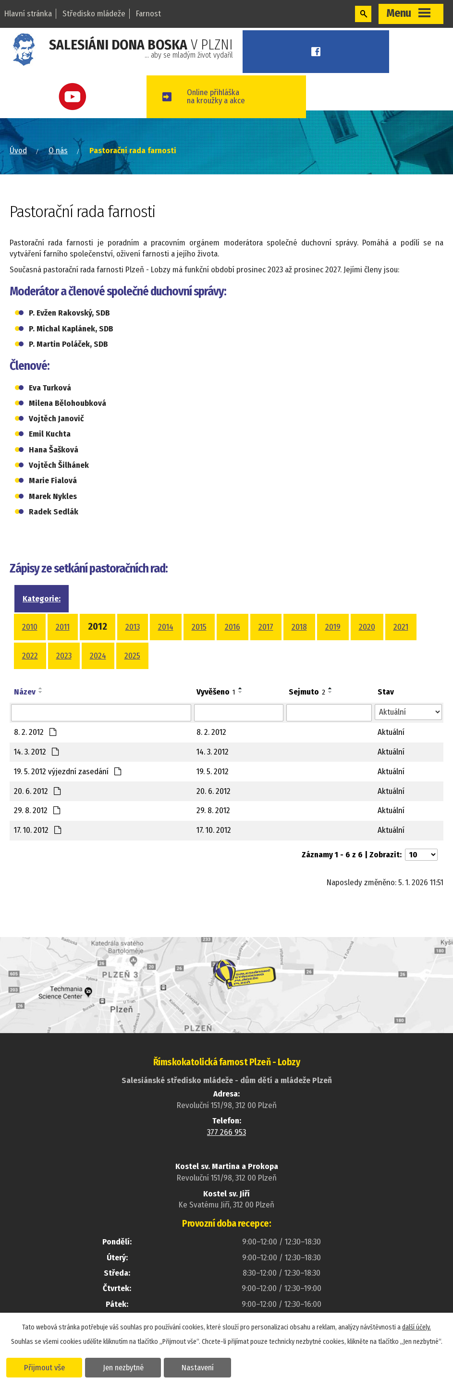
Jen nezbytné (123, 1367)
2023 (64, 656)
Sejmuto (307, 692)
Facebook (318, 51)
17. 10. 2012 (38, 830)
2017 (265, 627)
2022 (30, 656)
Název (25, 692)
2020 (367, 627)
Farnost (148, 14)
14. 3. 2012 (37, 752)
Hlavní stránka (28, 14)
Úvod (18, 151)
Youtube (75, 96)
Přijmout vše (44, 1367)
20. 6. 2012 (37, 791)
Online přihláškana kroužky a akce (221, 96)
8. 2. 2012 (35, 732)
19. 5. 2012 (212, 772)
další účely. (416, 1327)
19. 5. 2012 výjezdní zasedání (68, 772)
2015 (199, 627)
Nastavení (199, 1367)
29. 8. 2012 (37, 810)
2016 (232, 627)
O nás (58, 151)
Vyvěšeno (215, 692)
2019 (333, 627)
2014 (165, 627)
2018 (299, 627)
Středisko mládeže (93, 14)
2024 (98, 656)
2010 (29, 627)
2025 (132, 656)
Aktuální (391, 732)
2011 (63, 627)
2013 (132, 627)
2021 (400, 627)
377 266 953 (226, 1132)
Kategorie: (42, 599)
